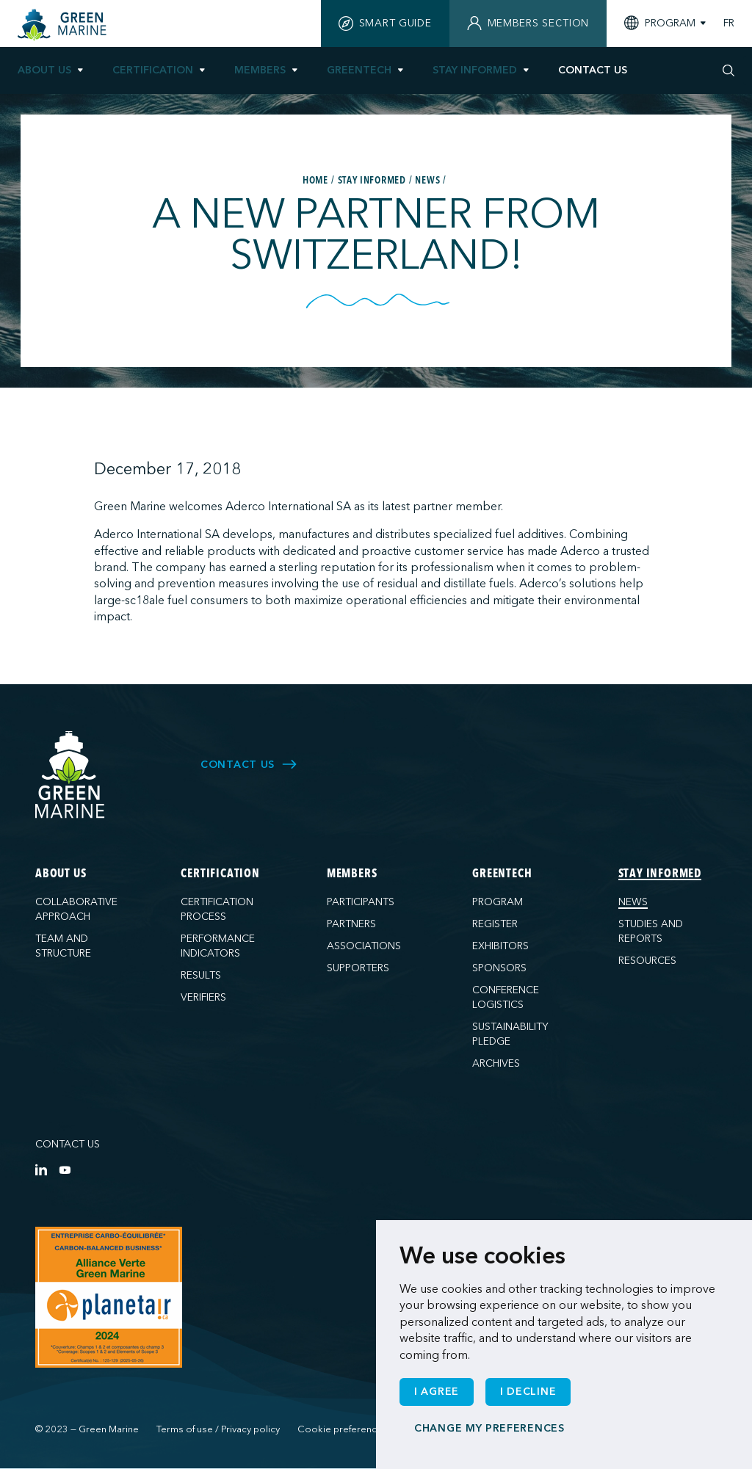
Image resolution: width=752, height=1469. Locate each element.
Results (201, 975)
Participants (360, 902)
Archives (496, 1063)
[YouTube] (64, 1169)
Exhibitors (500, 946)
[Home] (64, 25)
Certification (152, 70)
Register (495, 924)
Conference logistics (505, 997)
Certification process (217, 909)
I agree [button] (436, 1392)
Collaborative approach (76, 909)
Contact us (67, 1144)
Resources (647, 961)
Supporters (358, 968)
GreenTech (359, 70)
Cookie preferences (342, 1429)
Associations (364, 946)
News (633, 902)
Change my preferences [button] (489, 1428)
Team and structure (63, 946)
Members (260, 70)
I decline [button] (528, 1392)
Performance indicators (218, 946)
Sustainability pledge (510, 1034)
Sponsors (499, 968)
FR (728, 23)
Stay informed (475, 70)
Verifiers (203, 997)
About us (44, 70)
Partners (351, 924)
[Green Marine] (70, 775)
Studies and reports (650, 931)
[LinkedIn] (41, 1169)
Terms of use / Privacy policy (218, 1429)
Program (497, 902)
